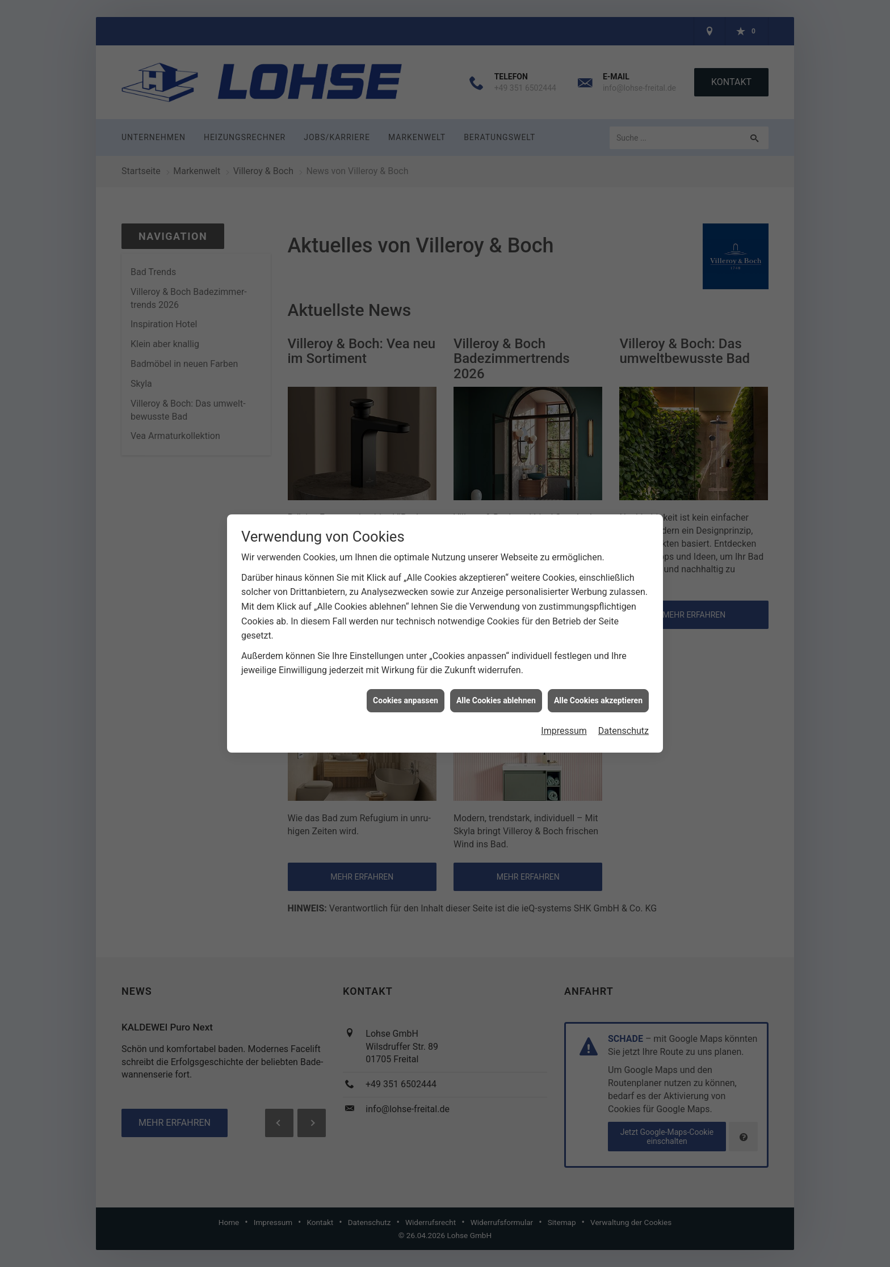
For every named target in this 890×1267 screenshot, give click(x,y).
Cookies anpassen (405, 676)
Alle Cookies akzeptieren (598, 676)
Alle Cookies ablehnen (496, 676)
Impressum (564, 707)
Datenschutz (623, 707)
